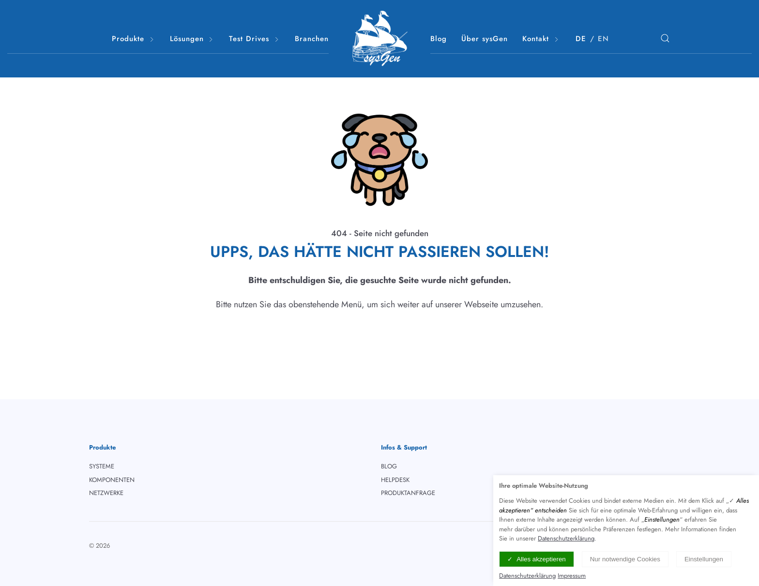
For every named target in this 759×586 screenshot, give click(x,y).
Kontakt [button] (541, 39)
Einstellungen (703, 559)
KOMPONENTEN (112, 479)
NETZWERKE (106, 492)
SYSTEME (101, 466)
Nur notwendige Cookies (625, 559)
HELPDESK (395, 479)
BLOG (389, 466)
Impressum (572, 575)
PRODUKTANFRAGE (408, 492)
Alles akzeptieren (541, 559)
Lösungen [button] (192, 39)
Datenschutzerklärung (566, 538)
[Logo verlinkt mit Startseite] (379, 38)
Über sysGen (484, 38)
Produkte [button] (133, 39)
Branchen (312, 38)
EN (603, 38)
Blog (438, 38)
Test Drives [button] (254, 39)
